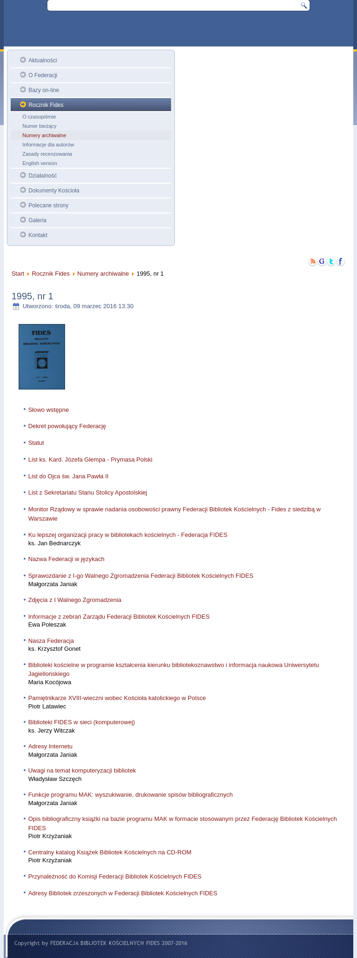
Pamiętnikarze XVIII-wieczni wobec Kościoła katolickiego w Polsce (117, 697)
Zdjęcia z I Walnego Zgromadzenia (74, 599)
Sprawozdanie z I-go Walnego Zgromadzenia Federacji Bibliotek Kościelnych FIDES (140, 575)
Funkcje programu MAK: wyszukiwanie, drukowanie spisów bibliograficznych (130, 794)
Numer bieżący (39, 126)
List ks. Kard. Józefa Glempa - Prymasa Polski (90, 459)
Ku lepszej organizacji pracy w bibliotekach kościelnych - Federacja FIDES (127, 534)
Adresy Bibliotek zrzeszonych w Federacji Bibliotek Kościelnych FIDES (123, 893)
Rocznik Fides (45, 105)
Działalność (42, 175)
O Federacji (42, 75)
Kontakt (37, 235)
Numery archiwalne (44, 135)
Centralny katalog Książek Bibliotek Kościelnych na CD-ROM (110, 852)
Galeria (37, 220)
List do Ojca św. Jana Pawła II (68, 476)
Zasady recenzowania (47, 154)
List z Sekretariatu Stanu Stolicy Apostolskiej (87, 492)
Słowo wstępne (48, 409)
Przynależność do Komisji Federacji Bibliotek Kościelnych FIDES (115, 876)
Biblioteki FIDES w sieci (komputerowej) (81, 722)
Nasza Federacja (51, 640)
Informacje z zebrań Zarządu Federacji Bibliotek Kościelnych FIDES (119, 616)
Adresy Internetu (50, 746)
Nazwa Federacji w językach (66, 558)
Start (18, 273)
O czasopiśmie (39, 116)
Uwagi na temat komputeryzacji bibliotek (82, 770)
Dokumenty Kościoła (53, 190)
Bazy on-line (43, 90)
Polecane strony (48, 205)
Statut (36, 442)
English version (39, 163)
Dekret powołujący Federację (67, 426)
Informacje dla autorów (48, 144)
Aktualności (42, 60)
